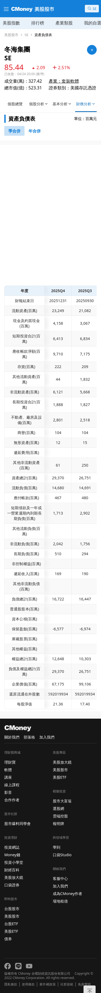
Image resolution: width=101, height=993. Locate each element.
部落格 (29, 737)
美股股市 (11, 35)
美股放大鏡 (13, 877)
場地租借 (60, 901)
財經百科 (11, 869)
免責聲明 (84, 984)
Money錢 (12, 854)
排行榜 (37, 23)
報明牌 (58, 823)
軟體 (8, 769)
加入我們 (46, 737)
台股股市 (11, 908)
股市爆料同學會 (17, 823)
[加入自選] (92, 50)
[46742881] (35, 131)
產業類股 (64, 23)
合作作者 (11, 799)
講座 (8, 777)
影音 (8, 792)
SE (26, 35)
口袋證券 (11, 884)
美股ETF (11, 931)
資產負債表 (43, 35)
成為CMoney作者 (67, 893)
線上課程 (11, 784)
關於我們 (11, 737)
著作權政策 (47, 984)
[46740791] (14, 131)
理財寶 (10, 762)
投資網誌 (11, 847)
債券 (8, 938)
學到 (56, 847)
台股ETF (11, 923)
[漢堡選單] (5, 8)
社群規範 (66, 984)
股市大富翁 (62, 800)
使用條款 (28, 984)
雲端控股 (60, 816)
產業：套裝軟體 (64, 81)
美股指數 (11, 23)
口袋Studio (62, 854)
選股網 (58, 808)
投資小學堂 (13, 862)
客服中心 (60, 878)
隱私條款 (10, 984)
